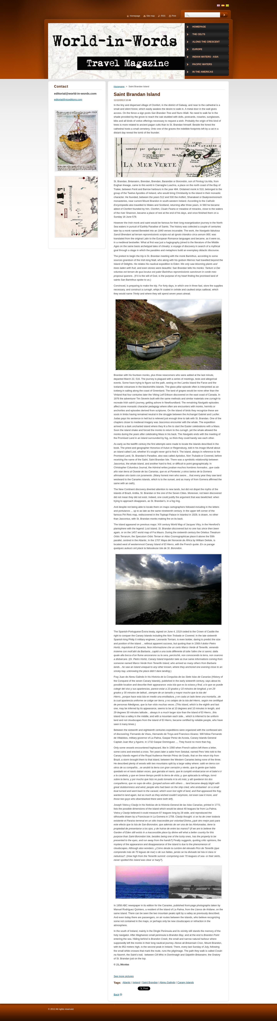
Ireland (136, 982)
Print (174, 16)
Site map (150, 16)
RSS (163, 16)
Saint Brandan (150, 982)
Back (116, 994)
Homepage (119, 86)
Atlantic (127, 982)
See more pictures (124, 976)
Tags (117, 982)
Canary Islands (185, 982)
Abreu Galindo (167, 982)
